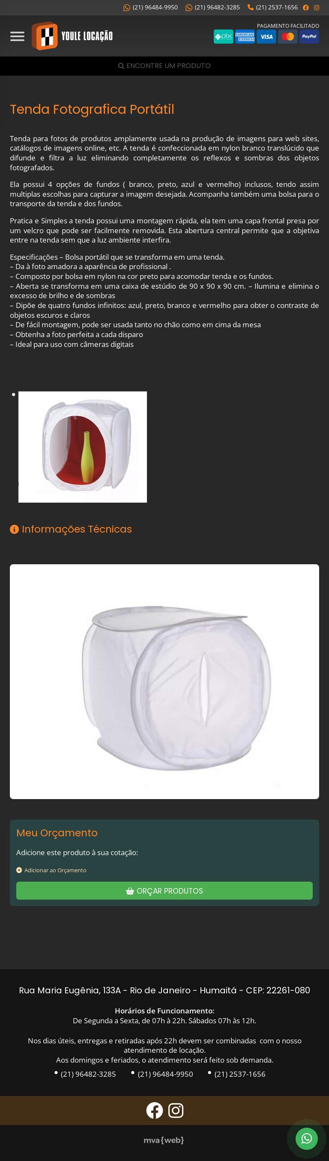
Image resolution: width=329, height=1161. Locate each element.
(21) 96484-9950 (150, 7)
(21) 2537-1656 (273, 7)
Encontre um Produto (168, 66)
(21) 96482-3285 (212, 7)
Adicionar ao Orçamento (51, 870)
